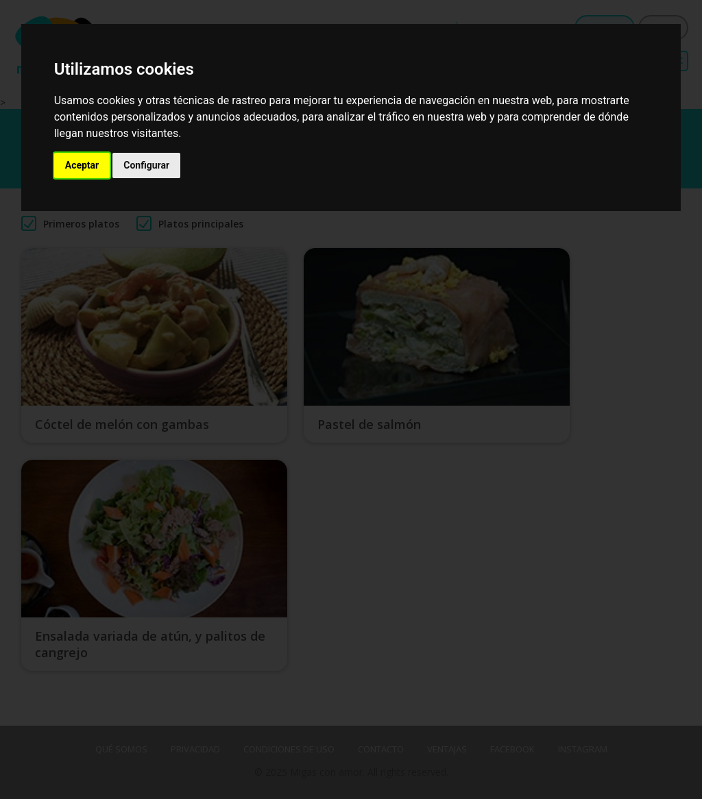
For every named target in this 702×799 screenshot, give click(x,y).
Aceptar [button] (82, 165)
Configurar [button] (146, 165)
